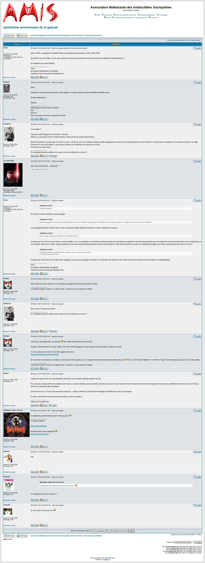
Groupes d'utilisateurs (146, 15)
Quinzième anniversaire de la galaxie (30, 27)
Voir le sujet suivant (193, 40)
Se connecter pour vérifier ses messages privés (129, 17)
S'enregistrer (162, 15)
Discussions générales (93, 35)
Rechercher (107, 15)
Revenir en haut (9, 77)
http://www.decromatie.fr (40, 434)
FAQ (97, 15)
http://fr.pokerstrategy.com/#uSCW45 (45, 354)
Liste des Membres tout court (125, 15)
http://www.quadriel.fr (39, 426)
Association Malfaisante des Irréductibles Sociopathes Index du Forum (56, 35)
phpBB (98, 558)
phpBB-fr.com (106, 559)
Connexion (153, 17)
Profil (107, 17)
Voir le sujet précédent (175, 40)
